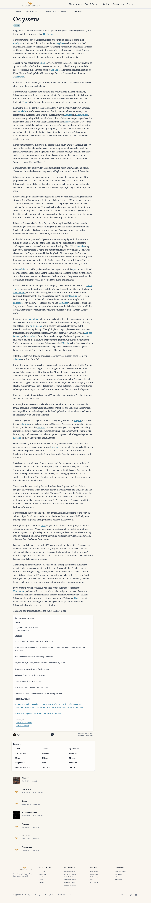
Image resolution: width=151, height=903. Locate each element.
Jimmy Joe (22, 735)
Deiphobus (33, 319)
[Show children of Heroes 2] (69, 11)
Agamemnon (82, 115)
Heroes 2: (17, 744)
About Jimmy (94, 874)
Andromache (36, 326)
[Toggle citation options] (52, 734)
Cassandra (30, 336)
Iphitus (25, 424)
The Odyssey (49, 34)
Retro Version (94, 882)
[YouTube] (136, 895)
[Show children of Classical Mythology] (41, 11)
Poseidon (65, 707)
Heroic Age (50, 11)
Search (130, 4)
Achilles (68, 115)
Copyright (38, 895)
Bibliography (94, 877)
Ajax (74, 269)
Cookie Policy (62, 895)
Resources (118, 4)
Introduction (94, 871)
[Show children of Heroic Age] (56, 11)
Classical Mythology (32, 11)
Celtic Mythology (69, 877)
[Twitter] (131, 895)
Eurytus (77, 420)
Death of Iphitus (39, 713)
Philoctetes (18, 303)
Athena (58, 707)
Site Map (41, 882)
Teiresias (55, 447)
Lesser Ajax (19, 707)
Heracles (41, 427)
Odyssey (17, 359)
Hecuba (65, 343)
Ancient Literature (70, 885)
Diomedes (80, 246)
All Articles (42, 877)
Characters (42, 874)
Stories (107, 4)
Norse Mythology (69, 871)
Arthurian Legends (70, 880)
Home (18, 11)
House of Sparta (22, 726)
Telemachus (18, 77)
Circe (43, 525)
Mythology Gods (69, 882)
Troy (25, 102)
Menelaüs (21, 111)
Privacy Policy (49, 895)
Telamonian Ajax (75, 704)
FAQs (91, 880)
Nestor (67, 122)
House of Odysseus (24, 723)
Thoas (77, 598)
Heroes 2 (64, 11)
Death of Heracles (54, 713)
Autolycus (17, 43)
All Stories (42, 871)
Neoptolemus (19, 292)
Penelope (55, 70)
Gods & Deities (92, 4)
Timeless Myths (120, 871)
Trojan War (19, 713)
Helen (42, 63)
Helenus (73, 296)
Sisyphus (59, 43)
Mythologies (75, 4)
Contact (72, 895)
